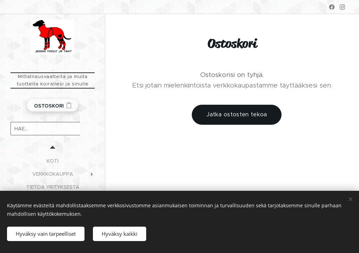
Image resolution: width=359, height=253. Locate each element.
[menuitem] (52, 161)
